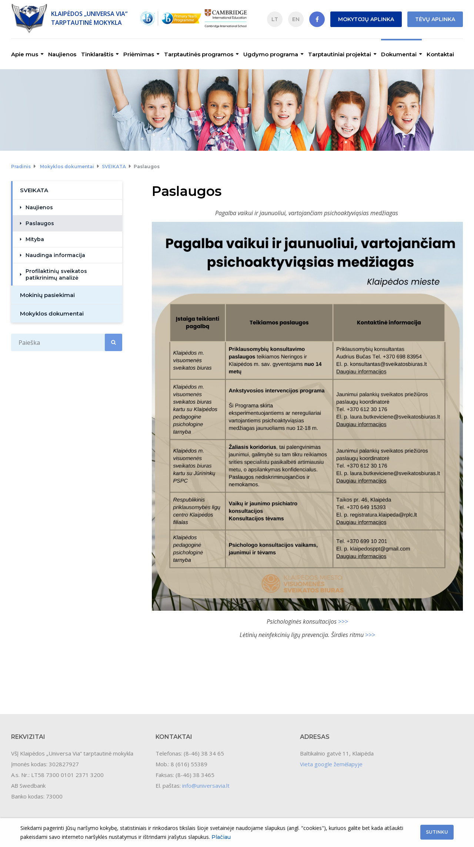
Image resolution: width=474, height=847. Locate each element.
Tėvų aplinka (435, 19)
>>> (343, 621)
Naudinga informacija (55, 255)
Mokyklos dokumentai (67, 166)
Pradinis (21, 166)
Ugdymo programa (270, 54)
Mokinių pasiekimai (47, 295)
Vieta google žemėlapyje (331, 764)
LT (274, 19)
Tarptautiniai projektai (339, 54)
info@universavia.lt (206, 785)
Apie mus (24, 54)
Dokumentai (399, 54)
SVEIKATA (114, 166)
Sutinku (437, 832)
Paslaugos (147, 166)
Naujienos (62, 54)
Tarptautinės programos (198, 54)
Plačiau (221, 837)
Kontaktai (440, 54)
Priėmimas (138, 54)
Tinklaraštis (97, 54)
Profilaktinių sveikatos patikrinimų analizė (56, 274)
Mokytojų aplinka (366, 19)
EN (296, 19)
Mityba (35, 239)
